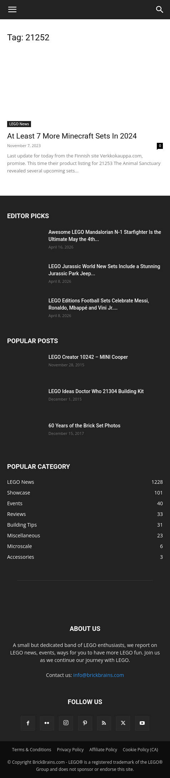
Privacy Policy (70, 750)
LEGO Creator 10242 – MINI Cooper (88, 357)
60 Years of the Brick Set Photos (84, 425)
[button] (12, 9)
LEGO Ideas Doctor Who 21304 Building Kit (96, 391)
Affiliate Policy (103, 750)
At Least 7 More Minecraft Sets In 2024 (72, 136)
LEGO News (19, 123)
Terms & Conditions (31, 750)
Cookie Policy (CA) (140, 750)
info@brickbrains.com (98, 675)
